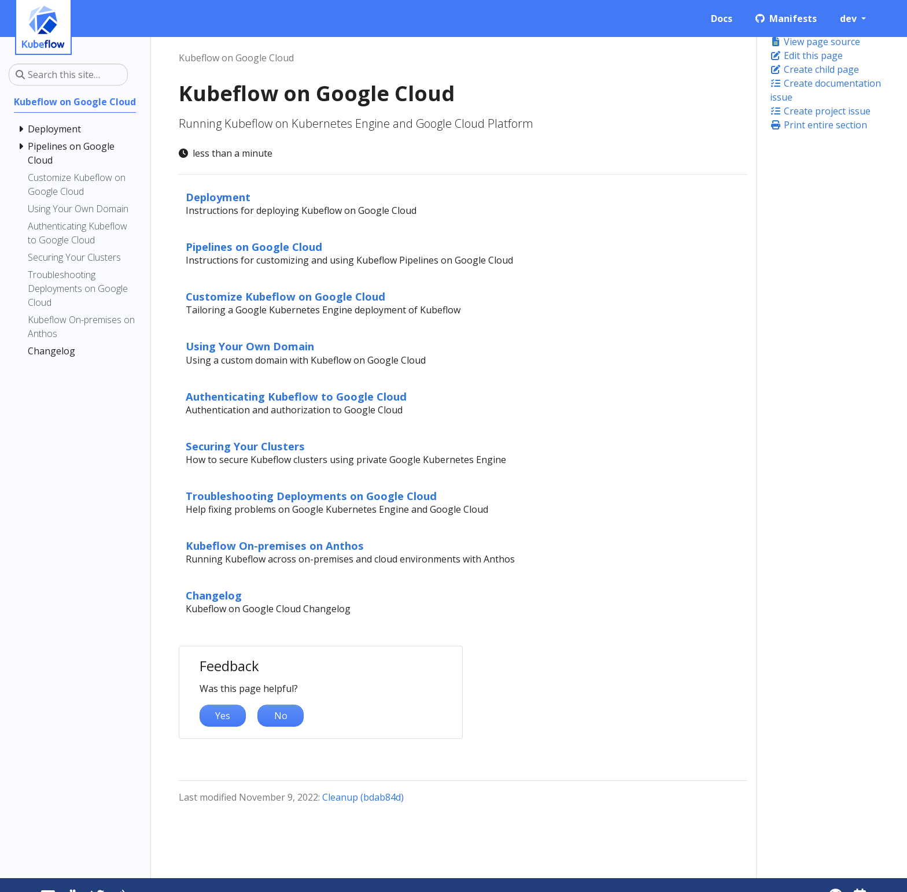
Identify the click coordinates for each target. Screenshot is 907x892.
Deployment (218, 197)
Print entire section (818, 125)
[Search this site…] (68, 75)
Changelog (214, 595)
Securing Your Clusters (245, 446)
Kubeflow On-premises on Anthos (275, 545)
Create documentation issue (825, 90)
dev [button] (849, 18)
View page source (815, 41)
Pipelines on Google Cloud (254, 246)
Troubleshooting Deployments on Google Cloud (311, 495)
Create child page (814, 69)
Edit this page (806, 55)
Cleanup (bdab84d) (363, 797)
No (280, 715)
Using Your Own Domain (250, 346)
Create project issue (820, 111)
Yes (222, 715)
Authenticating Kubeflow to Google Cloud (296, 396)
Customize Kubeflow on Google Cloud (285, 296)
